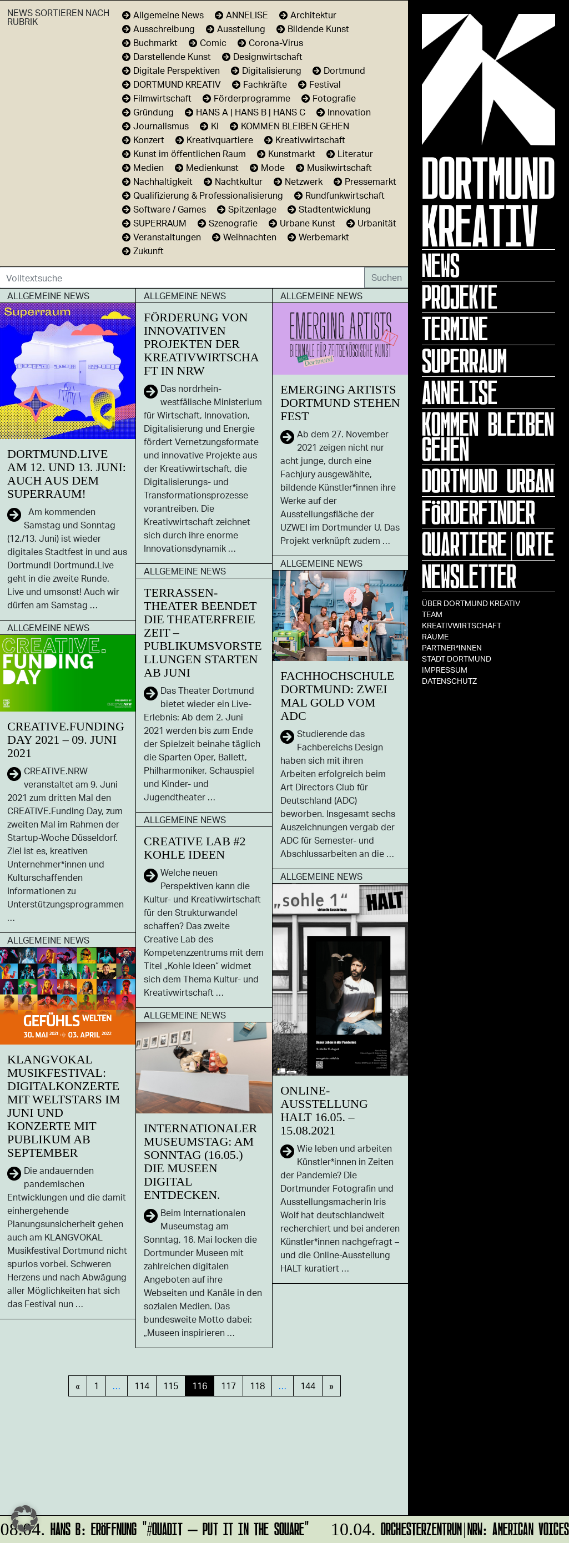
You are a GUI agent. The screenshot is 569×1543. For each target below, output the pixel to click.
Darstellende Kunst (172, 56)
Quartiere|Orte (488, 543)
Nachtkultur (239, 181)
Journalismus (161, 126)
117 (228, 1385)
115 (170, 1385)
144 (307, 1385)
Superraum (464, 360)
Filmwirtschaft (162, 98)
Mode (273, 167)
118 (257, 1385)
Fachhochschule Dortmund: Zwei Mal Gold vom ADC (337, 696)
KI (215, 126)
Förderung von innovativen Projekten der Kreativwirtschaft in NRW (201, 343)
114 (141, 1385)
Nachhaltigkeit (163, 181)
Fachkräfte (265, 84)
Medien (148, 167)
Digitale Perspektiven (176, 70)
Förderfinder (478, 512)
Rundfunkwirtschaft (345, 195)
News (441, 265)
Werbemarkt (324, 237)
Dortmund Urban (488, 480)
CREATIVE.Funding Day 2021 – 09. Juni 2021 (65, 739)
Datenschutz (449, 680)
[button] (24, 1518)
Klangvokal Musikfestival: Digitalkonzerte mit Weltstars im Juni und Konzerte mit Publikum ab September (63, 1105)
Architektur (313, 15)
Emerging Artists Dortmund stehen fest (340, 402)
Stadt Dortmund (456, 658)
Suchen (386, 277)
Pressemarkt (370, 181)
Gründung (153, 112)
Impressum (444, 669)
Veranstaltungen (167, 237)
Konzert (148, 139)
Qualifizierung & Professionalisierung (208, 195)
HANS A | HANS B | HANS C (250, 112)
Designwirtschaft (268, 56)
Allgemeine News (168, 15)
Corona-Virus (276, 42)
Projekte (459, 296)
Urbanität (376, 223)
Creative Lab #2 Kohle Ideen (194, 847)
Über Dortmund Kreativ (471, 603)
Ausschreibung (164, 28)
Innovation (349, 112)
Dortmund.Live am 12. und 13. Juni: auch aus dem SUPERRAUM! (66, 474)
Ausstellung (241, 28)
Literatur (355, 153)
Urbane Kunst (307, 223)
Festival (325, 84)
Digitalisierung (271, 70)
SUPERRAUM (160, 223)
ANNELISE (459, 392)
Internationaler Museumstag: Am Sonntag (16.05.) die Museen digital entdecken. (200, 1161)
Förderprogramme (252, 98)
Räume (435, 636)
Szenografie (233, 223)
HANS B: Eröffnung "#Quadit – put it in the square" (156, 1527)
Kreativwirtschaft (461, 625)
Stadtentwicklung (335, 209)
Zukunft (148, 250)
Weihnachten (249, 237)
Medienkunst (212, 167)
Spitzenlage (252, 209)
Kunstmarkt (291, 153)
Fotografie (334, 98)
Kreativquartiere (220, 139)
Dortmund (344, 70)
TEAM (432, 614)
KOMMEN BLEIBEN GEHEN (488, 437)
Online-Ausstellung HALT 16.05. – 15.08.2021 (324, 1110)
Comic (213, 42)
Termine (455, 328)
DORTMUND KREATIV (177, 84)
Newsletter (469, 576)
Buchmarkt (155, 42)
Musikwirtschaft (339, 167)
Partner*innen (452, 647)
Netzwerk (304, 181)
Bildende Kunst (318, 28)
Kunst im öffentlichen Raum (189, 153)
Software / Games (169, 209)
